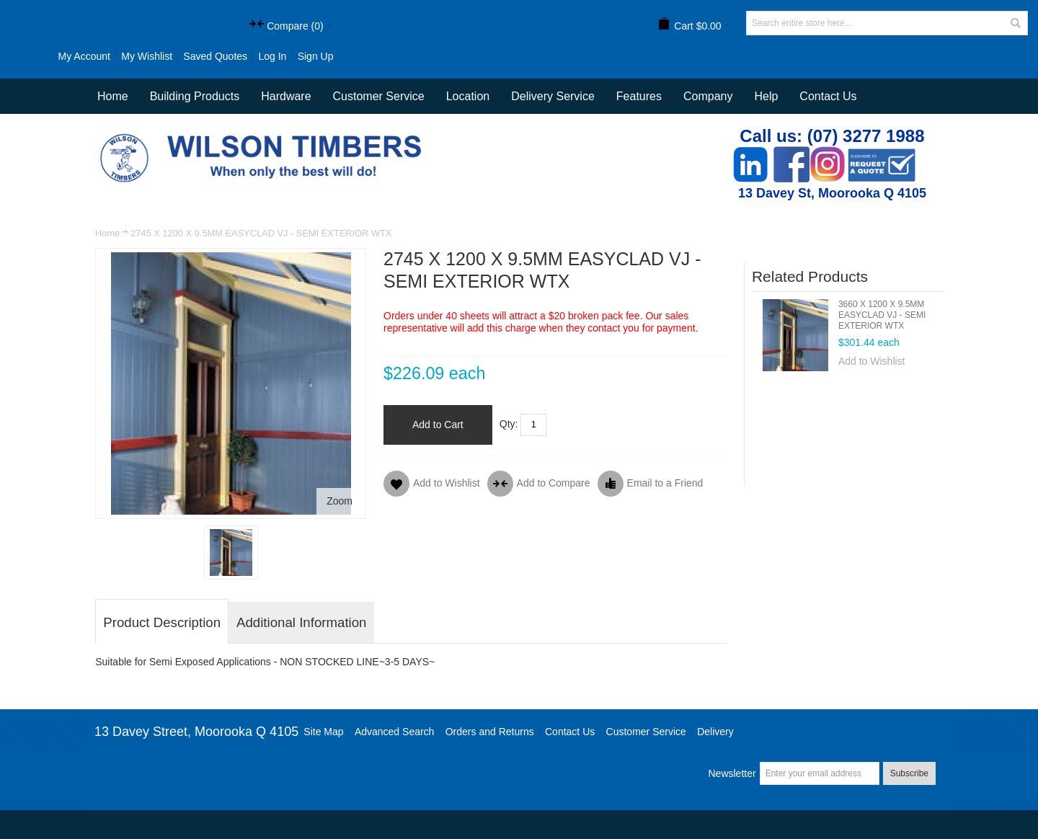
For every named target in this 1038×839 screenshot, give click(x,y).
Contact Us (827, 96)
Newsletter (731, 773)
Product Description (162, 622)
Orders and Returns (489, 731)
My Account (84, 56)
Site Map (323, 731)
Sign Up (316, 56)
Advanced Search (395, 731)
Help (766, 96)
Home (107, 233)
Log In (272, 56)
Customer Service (646, 731)
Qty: (509, 424)
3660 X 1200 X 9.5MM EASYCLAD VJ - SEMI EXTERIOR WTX (882, 315)
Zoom (339, 501)
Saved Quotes (215, 56)
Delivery (715, 731)
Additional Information (301, 622)
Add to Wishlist (871, 361)
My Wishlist (146, 56)
